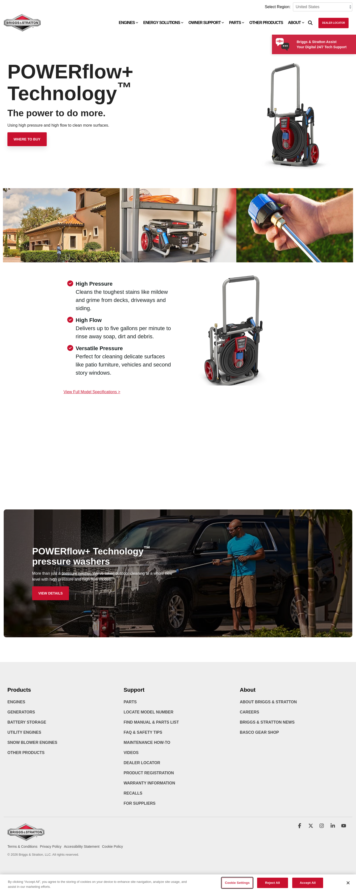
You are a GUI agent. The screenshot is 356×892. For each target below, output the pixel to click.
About (296, 23)
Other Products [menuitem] (25, 753)
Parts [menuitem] (130, 702)
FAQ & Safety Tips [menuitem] (143, 732)
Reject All (272, 887)
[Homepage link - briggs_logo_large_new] (25, 838)
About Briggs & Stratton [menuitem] (268, 702)
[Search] (310, 23)
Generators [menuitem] (21, 712)
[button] (300, 826)
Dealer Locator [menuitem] (142, 763)
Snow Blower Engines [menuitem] (32, 742)
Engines (128, 23)
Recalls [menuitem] (133, 793)
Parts (236, 23)
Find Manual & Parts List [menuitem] (151, 722)
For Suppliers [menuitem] (140, 803)
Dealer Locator (333, 23)
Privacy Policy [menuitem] (50, 846)
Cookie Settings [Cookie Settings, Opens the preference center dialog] (237, 887)
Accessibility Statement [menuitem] (82, 846)
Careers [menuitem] (249, 712)
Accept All (308, 887)
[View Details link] (50, 593)
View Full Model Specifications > (92, 392)
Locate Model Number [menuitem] (148, 712)
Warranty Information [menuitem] (149, 783)
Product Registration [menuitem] (149, 773)
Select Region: (277, 7)
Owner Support (206, 23)
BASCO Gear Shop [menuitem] (259, 732)
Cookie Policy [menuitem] (112, 846)
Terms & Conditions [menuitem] (22, 846)
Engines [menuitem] (16, 702)
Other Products (266, 23)
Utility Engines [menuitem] (24, 732)
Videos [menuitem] (131, 753)
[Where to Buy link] (27, 139)
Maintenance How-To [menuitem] (147, 742)
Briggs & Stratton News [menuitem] (267, 722)
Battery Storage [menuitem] (26, 722)
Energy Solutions (163, 23)
